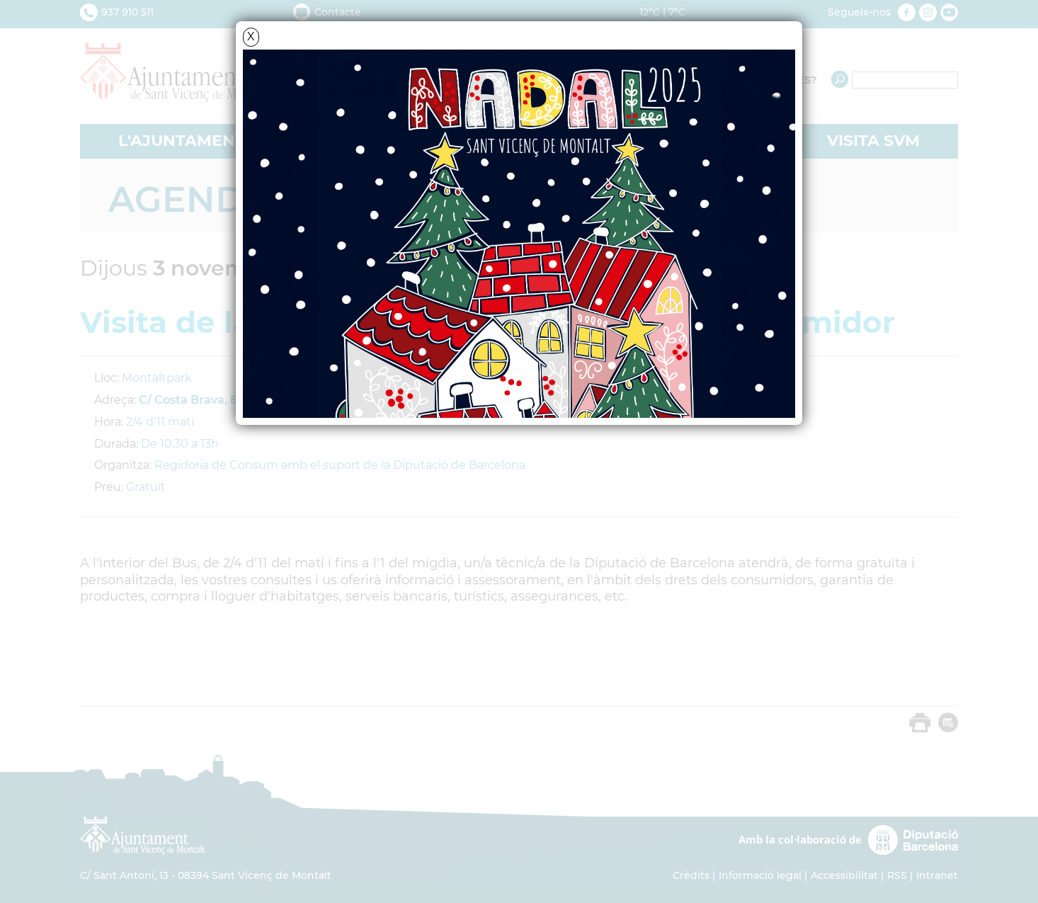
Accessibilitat (844, 875)
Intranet (937, 875)
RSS (897, 875)
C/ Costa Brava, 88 (191, 400)
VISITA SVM (873, 140)
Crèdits (691, 875)
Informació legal (760, 875)
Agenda (189, 199)
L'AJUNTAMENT (181, 140)
